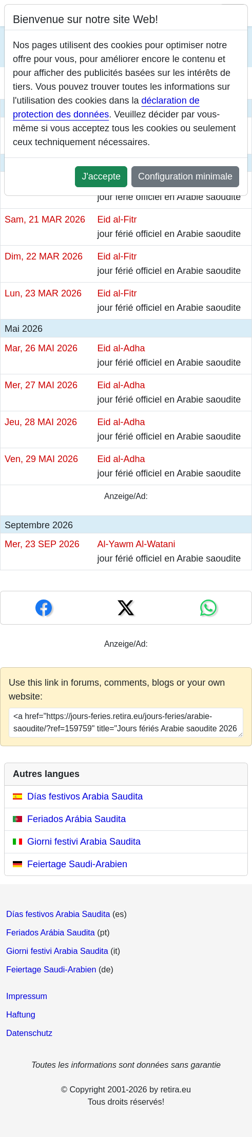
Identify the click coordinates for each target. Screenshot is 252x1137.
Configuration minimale (185, 176)
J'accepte (101, 176)
